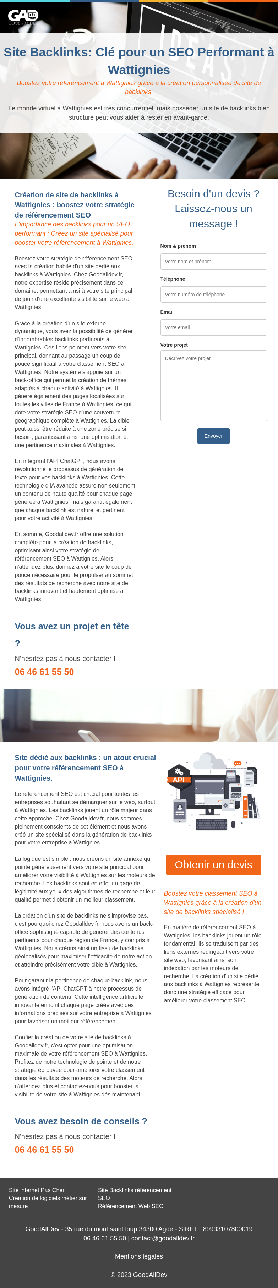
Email (167, 312)
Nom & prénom (178, 246)
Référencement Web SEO (131, 1206)
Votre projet (174, 345)
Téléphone (172, 279)
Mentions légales (139, 1256)
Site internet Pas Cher (37, 1190)
